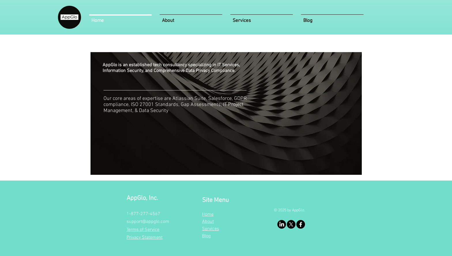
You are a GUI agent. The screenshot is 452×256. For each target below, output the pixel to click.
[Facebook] (300, 224)
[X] (291, 224)
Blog (206, 236)
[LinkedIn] (281, 224)
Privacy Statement (145, 237)
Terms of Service (143, 230)
